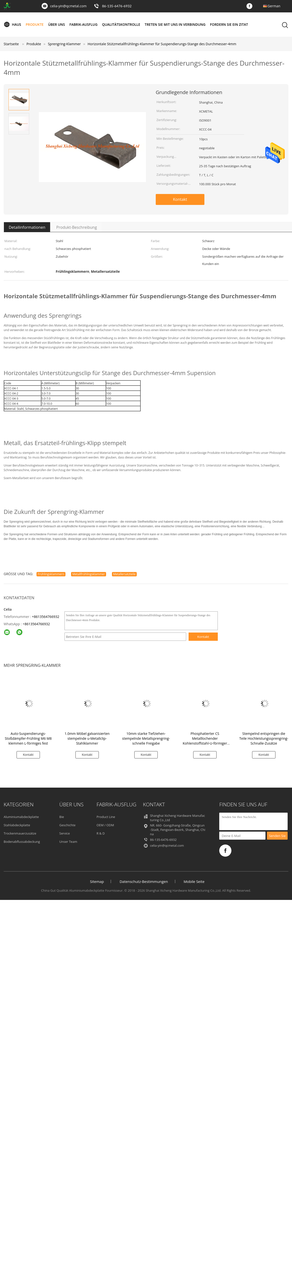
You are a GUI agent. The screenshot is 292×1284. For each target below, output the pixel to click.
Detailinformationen (27, 227)
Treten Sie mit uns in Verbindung (175, 24)
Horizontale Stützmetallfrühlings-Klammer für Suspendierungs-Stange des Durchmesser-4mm (162, 44)
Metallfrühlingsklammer (88, 574)
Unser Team (68, 841)
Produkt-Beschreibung (76, 227)
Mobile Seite (194, 881)
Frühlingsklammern (51, 574)
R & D (101, 833)
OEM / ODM (105, 825)
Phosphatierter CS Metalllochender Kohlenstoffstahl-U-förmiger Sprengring (205, 740)
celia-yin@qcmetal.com (68, 6)
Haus (12, 24)
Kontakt (180, 199)
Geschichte (67, 825)
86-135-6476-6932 (116, 6)
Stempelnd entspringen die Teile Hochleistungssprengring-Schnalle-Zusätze (263, 738)
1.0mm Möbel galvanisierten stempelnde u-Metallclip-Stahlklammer (87, 738)
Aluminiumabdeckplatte (21, 817)
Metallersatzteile (124, 574)
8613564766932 (37, 624)
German (273, 6)
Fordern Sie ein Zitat (229, 24)
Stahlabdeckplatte (17, 825)
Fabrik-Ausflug (84, 24)
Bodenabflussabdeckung (22, 841)
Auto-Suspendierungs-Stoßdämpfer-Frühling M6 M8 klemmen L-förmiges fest (28, 738)
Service (64, 833)
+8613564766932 (45, 616)
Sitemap (97, 881)
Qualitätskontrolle (121, 24)
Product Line (106, 817)
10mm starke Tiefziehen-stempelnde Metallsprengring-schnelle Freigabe (146, 738)
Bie (61, 817)
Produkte (35, 24)
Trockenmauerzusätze (20, 833)
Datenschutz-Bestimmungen (143, 881)
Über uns (56, 24)
